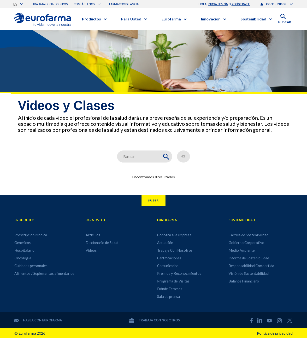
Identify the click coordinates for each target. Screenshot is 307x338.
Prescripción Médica (30, 235)
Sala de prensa (168, 296)
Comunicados (167, 265)
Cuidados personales (30, 265)
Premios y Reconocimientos (179, 273)
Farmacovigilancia (124, 4)
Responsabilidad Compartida (251, 265)
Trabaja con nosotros (50, 4)
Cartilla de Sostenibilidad (248, 235)
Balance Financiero (244, 281)
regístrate (240, 4)
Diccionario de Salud (102, 242)
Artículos (93, 235)
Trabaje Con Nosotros (175, 250)
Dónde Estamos (169, 289)
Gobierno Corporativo (246, 242)
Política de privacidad (275, 333)
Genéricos (22, 242)
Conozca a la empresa (174, 235)
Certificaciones (169, 258)
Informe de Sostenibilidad (249, 258)
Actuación (165, 242)
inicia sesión (218, 4)
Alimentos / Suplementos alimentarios (44, 273)
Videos (91, 250)
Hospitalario (24, 250)
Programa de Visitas (173, 281)
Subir (153, 200)
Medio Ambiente (242, 250)
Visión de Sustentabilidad (249, 273)
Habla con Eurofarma (38, 320)
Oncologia (22, 258)
